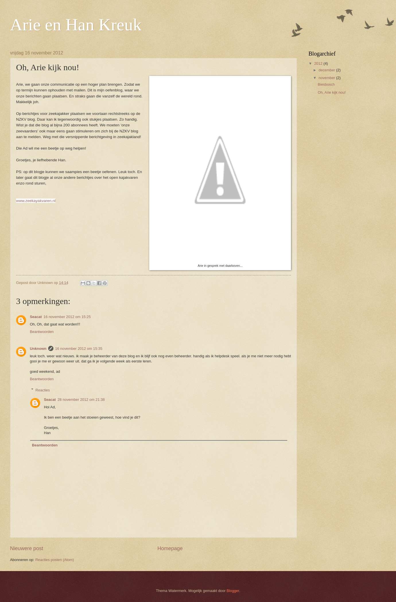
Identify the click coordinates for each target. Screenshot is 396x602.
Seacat (36, 317)
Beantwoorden (42, 332)
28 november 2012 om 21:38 (81, 399)
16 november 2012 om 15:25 (67, 317)
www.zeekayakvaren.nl (35, 201)
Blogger (233, 591)
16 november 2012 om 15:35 (78, 348)
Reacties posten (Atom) (54, 560)
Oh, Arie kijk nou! (331, 92)
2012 (318, 63)
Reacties (43, 390)
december (327, 70)
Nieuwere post (26, 548)
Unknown (38, 348)
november (327, 78)
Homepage (170, 548)
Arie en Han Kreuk (75, 24)
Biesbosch (326, 84)
